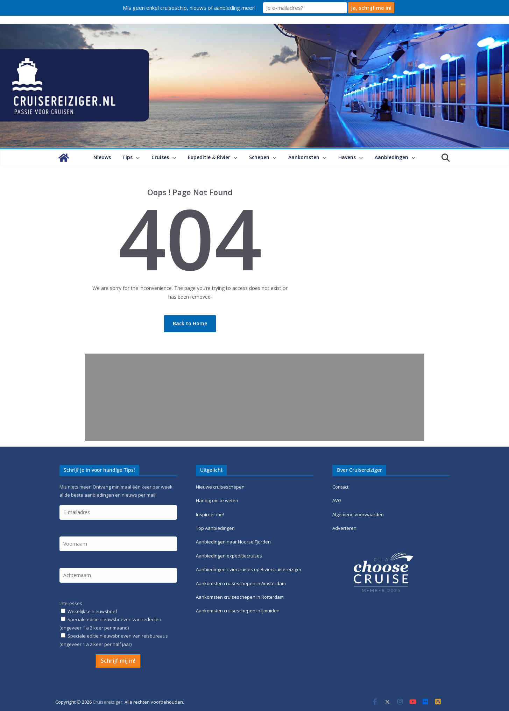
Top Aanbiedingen (215, 528)
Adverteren (344, 528)
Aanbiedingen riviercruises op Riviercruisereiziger (249, 569)
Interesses (70, 603)
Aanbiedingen (391, 157)
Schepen (259, 157)
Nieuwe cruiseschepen (220, 487)
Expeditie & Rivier (209, 157)
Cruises (160, 157)
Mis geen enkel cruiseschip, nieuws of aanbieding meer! (189, 7)
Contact (340, 487)
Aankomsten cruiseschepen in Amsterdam (241, 583)
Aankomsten (303, 157)
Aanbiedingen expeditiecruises (229, 556)
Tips (127, 157)
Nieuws (102, 157)
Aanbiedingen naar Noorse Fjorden (233, 542)
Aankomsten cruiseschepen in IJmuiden (238, 610)
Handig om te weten (217, 500)
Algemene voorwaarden (358, 514)
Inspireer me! (210, 514)
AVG (336, 500)
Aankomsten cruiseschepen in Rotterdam (240, 597)
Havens (347, 157)
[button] (136, 158)
